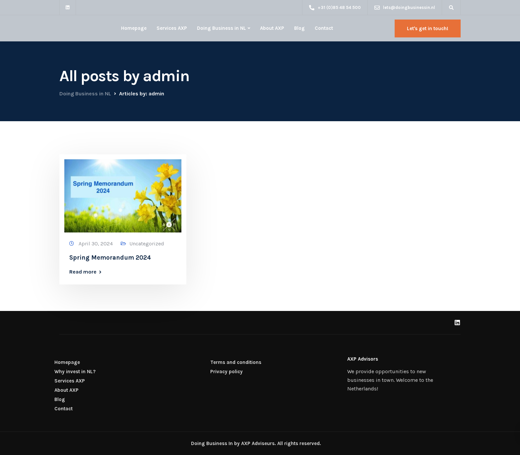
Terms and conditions (235, 362)
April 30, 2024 (96, 243)
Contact (324, 28)
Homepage (134, 28)
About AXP (272, 28)
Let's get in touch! (427, 28)
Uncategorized (146, 243)
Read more (83, 272)
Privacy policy (226, 372)
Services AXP (172, 28)
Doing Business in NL (221, 28)
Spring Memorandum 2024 (110, 257)
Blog (299, 28)
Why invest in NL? (75, 372)
